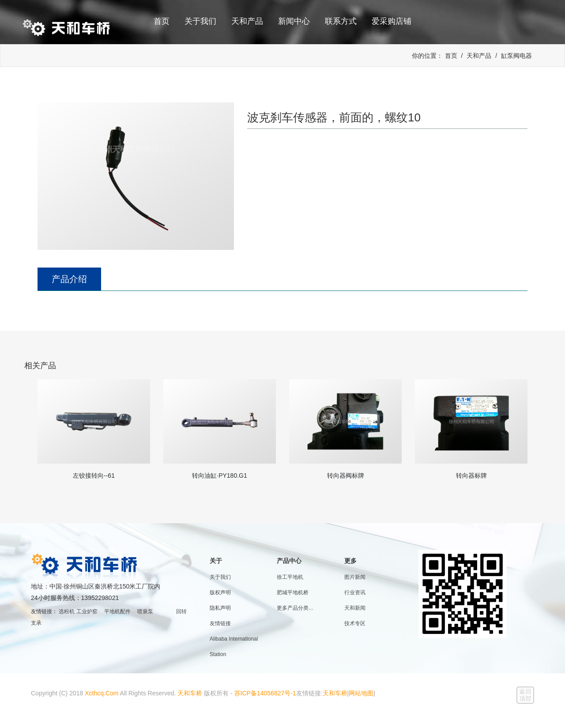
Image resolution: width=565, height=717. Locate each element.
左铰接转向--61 (94, 475)
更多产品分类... (295, 608)
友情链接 (220, 623)
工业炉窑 (87, 611)
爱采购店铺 (391, 21)
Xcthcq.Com (101, 693)
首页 (162, 21)
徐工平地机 (290, 577)
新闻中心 (294, 21)
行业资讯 (354, 592)
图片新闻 (354, 577)
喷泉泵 (145, 611)
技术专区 (354, 623)
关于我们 (200, 21)
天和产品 (247, 21)
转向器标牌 (471, 475)
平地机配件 (117, 611)
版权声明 (220, 592)
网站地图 (361, 693)
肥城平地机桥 (293, 592)
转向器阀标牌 (345, 475)
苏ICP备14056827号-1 (265, 693)
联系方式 (341, 21)
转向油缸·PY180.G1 (219, 475)
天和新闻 (354, 608)
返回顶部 (525, 695)
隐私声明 (220, 608)
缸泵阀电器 (516, 55)
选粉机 (67, 611)
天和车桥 (189, 693)
